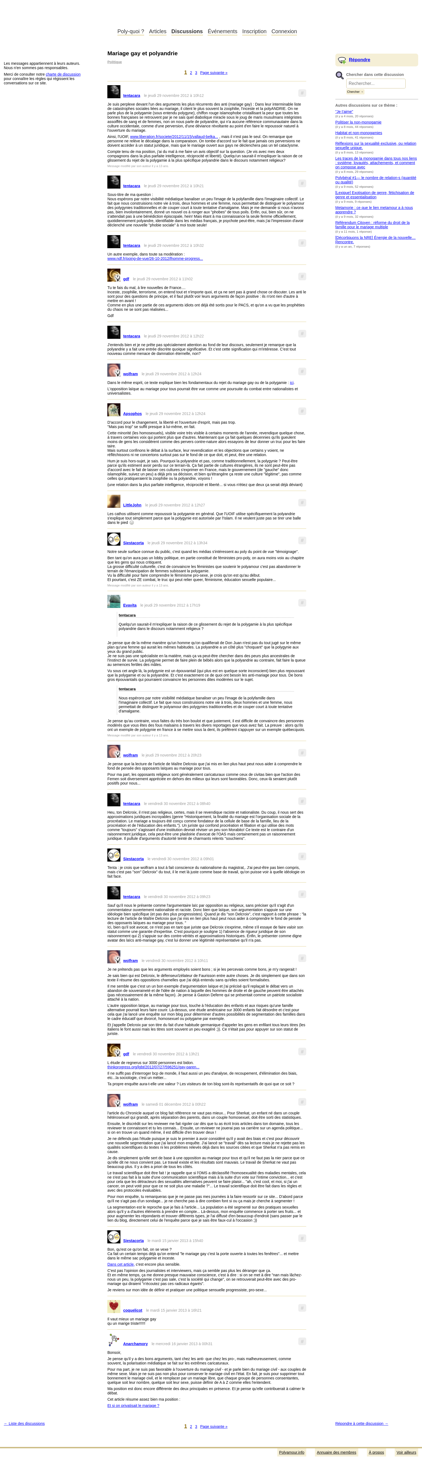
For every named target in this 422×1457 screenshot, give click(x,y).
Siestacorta (133, 543)
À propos (376, 1452)
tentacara (131, 95)
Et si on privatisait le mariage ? (133, 1405)
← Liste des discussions (24, 1423)
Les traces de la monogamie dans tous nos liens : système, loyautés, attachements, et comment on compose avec (376, 162)
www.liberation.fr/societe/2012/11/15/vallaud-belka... (174, 136)
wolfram (130, 374)
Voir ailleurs (406, 1452)
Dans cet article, (121, 1264)
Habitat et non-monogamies (358, 133)
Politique (114, 62)
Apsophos (132, 413)
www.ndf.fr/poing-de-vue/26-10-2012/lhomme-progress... (155, 258)
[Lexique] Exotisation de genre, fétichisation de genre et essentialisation (374, 194)
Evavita (129, 605)
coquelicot (132, 1310)
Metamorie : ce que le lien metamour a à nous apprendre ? (374, 209)
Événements (222, 31)
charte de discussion (63, 74)
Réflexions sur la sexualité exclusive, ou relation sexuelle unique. (375, 145)
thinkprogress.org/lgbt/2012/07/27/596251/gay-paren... (153, 1067)
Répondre (359, 59)
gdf (126, 279)
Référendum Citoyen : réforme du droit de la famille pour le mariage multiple (372, 224)
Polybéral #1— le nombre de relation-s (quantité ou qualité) (375, 180)
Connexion (284, 31)
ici (291, 382)
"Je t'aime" (344, 111)
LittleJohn (132, 505)
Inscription (254, 31)
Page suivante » (213, 72)
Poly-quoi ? (130, 31)
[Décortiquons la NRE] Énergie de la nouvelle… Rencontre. (375, 239)
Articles (157, 31)
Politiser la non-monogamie (358, 122)
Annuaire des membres (336, 1452)
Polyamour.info (56, 19)
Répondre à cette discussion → (361, 1423)
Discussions (187, 31)
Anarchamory (135, 1344)
